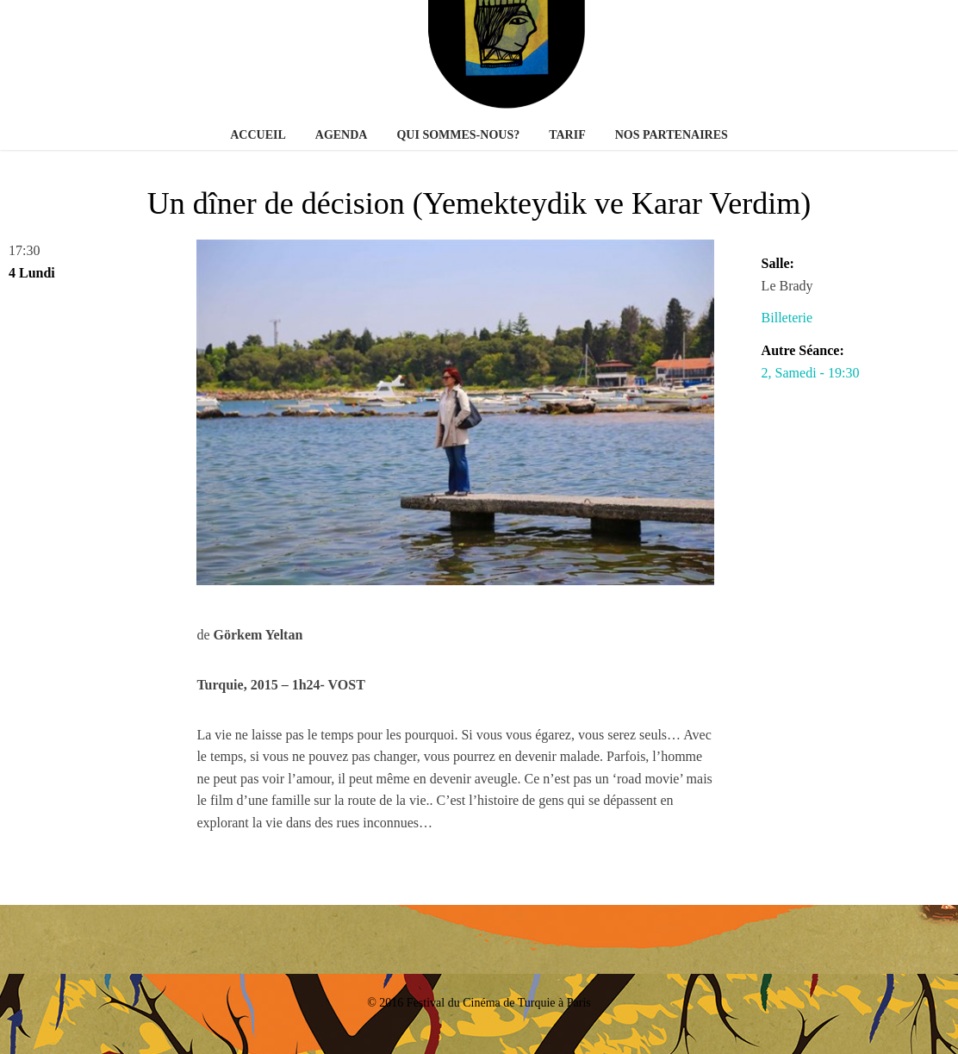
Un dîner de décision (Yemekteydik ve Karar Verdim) (479, 203)
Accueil (258, 134)
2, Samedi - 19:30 (811, 372)
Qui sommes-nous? (457, 134)
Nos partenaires (671, 134)
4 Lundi (32, 272)
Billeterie (787, 317)
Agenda (341, 134)
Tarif (567, 134)
